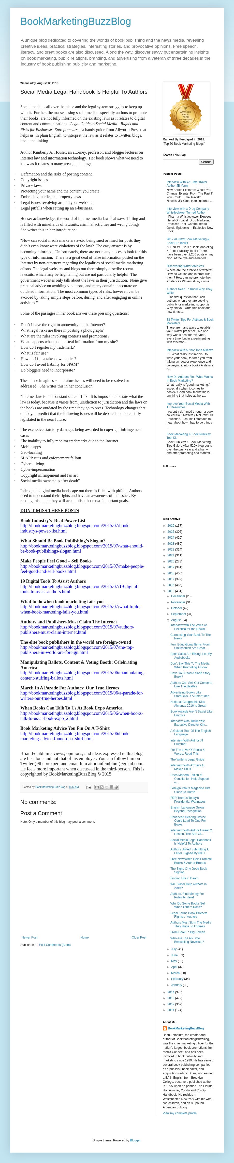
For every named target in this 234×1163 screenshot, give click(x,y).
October (177, 608)
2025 (171, 532)
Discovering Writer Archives (185, 266)
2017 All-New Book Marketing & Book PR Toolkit (188, 241)
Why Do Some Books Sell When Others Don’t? (187, 905)
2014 (171, 992)
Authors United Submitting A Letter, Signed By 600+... (189, 851)
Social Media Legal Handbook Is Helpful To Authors (190, 841)
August (176, 620)
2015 (171, 591)
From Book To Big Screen (187, 932)
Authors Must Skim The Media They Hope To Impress (190, 924)
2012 (171, 1004)
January (177, 985)
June (175, 955)
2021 (171, 555)
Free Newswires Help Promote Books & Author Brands (191, 860)
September (179, 614)
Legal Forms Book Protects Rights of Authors (188, 914)
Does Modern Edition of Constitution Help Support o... (189, 778)
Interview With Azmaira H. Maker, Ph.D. (187, 767)
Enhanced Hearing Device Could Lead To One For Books (188, 820)
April (174, 967)
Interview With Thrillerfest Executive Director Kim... (189, 722)
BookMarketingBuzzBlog (75, 21)
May (174, 961)
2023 (171, 543)
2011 (171, 1010)
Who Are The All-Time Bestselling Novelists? (187, 940)
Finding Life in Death (184, 878)
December (178, 596)
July (174, 949)
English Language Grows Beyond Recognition (187, 809)
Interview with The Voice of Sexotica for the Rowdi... (188, 627)
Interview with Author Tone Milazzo (190, 350)
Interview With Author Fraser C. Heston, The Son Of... (191, 832)
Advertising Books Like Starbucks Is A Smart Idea (189, 694)
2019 (171, 567)
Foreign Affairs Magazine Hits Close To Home (190, 790)
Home (85, 937)
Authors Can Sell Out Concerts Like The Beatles (191, 684)
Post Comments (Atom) (55, 945)
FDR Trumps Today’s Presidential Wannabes (188, 799)
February (177, 979)
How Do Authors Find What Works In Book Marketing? (190, 378)
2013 (171, 998)
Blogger (135, 1140)
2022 (171, 549)
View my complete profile (180, 1113)
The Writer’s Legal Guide (187, 759)
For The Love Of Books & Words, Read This (187, 751)
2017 (171, 579)
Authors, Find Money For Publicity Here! (187, 895)
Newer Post (29, 937)
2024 (171, 537)
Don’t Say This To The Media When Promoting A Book (189, 665)
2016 (171, 585)
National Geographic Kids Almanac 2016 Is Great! (188, 703)
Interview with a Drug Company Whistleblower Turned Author (188, 210)
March (176, 973)
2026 (171, 525)
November (178, 602)
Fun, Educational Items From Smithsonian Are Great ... (190, 646)
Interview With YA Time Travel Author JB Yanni (187, 183)
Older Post (139, 937)
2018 (171, 573)
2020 (171, 561)
